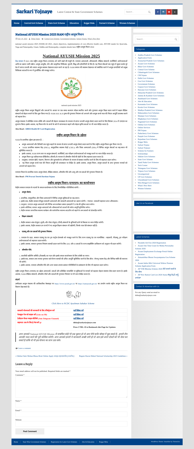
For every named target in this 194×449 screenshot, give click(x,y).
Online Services (144, 127)
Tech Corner (142, 165)
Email (18, 410)
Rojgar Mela (89, 23)
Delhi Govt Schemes (146, 78)
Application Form (145, 58)
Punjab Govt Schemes (146, 136)
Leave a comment (24, 348)
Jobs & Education (145, 101)
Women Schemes (127, 23)
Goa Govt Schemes (145, 81)
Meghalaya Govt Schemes (148, 119)
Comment (19, 375)
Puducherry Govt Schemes (148, 133)
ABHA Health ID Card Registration (40, 129)
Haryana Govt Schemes (147, 90)
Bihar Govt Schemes (146, 66)
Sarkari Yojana (82, 39)
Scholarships (143, 154)
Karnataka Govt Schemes (147, 104)
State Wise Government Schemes (34, 442)
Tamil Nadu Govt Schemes (148, 162)
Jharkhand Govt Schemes (147, 98)
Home (16, 23)
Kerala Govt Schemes (146, 107)
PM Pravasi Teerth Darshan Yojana (40, 176)
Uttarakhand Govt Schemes (148, 180)
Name (18, 401)
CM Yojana (142, 75)
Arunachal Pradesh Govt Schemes (151, 61)
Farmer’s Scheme (107, 23)
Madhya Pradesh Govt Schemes (150, 110)
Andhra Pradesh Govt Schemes (150, 55)
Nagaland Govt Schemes (147, 122)
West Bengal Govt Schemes (148, 183)
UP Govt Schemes (145, 177)
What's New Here (94, 39)
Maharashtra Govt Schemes (148, 113)
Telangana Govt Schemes (147, 168)
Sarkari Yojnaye (34, 12)
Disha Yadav (35, 39)
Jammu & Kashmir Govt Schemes (151, 96)
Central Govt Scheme (33, 23)
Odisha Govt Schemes (146, 125)
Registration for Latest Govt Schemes (64, 442)
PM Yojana (142, 130)
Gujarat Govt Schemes (146, 87)
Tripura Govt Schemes (146, 171)
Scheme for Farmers (146, 151)
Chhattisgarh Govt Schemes (149, 72)
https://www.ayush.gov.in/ (65, 284)
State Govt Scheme (56, 23)
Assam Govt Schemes (146, 64)
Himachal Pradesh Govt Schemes (151, 93)
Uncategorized (143, 174)
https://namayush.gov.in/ (87, 284)
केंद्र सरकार (19, 61)
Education (74, 23)
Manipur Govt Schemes (147, 116)
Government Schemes (68, 39)
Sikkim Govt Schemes (146, 156)
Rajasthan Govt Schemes (147, 139)
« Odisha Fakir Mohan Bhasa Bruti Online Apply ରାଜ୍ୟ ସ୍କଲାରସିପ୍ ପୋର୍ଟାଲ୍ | (45, 356)
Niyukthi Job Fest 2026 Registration (152, 243)
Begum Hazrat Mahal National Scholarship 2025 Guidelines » (103, 356)
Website (18, 420)
